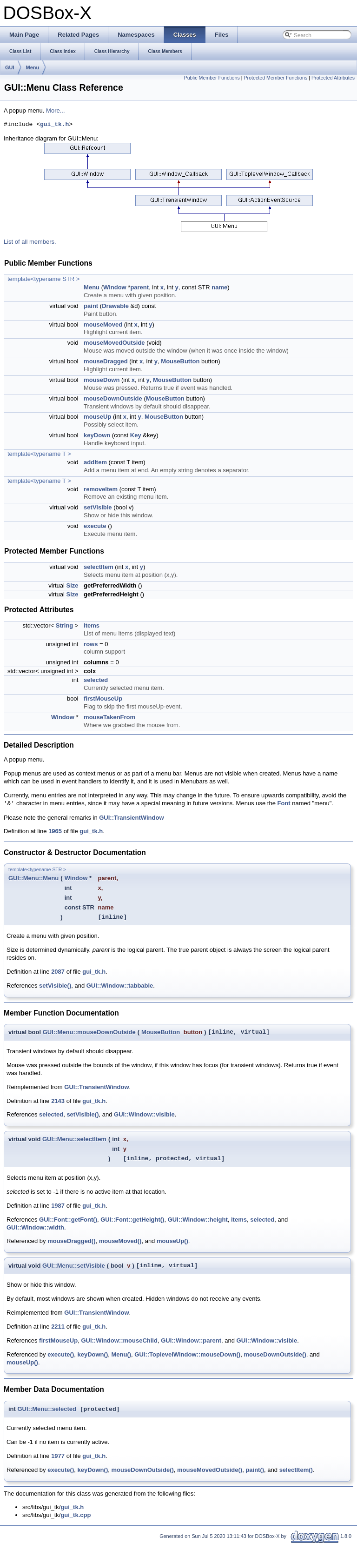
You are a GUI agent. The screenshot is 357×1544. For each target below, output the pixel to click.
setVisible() (55, 985)
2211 (58, 1326)
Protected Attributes (333, 77)
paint (91, 305)
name (219, 287)
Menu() (121, 1354)
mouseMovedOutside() (209, 1469)
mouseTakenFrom (109, 717)
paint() (254, 1469)
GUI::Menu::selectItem (74, 1139)
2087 (58, 971)
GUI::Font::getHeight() (132, 1219)
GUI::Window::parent (191, 1340)
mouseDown (101, 379)
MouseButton (180, 361)
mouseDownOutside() (275, 1354)
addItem (95, 462)
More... (55, 110)
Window (114, 287)
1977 (58, 1455)
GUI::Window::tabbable (119, 985)
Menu (33, 67)
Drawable (115, 305)
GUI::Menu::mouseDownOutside (89, 1032)
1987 (58, 1205)
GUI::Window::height (198, 1219)
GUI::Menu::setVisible (73, 1265)
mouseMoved (103, 324)
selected (96, 679)
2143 (58, 1100)
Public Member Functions (212, 77)
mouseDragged (106, 361)
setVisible (98, 507)
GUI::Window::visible (144, 1114)
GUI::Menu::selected (47, 1409)
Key (135, 435)
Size (72, 585)
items (91, 625)
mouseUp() (172, 1240)
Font (283, 803)
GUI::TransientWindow (131, 817)
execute (95, 525)
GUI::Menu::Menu (33, 878)
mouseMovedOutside (114, 342)
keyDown (97, 435)
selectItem (98, 566)
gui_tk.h (54, 124)
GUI (9, 67)
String (64, 625)
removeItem (101, 489)
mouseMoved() (120, 1240)
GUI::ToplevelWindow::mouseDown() (187, 1354)
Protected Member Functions (275, 77)
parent (139, 287)
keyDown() (92, 1354)
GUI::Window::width (35, 1227)
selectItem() (296, 1469)
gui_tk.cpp (75, 1514)
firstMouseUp (103, 698)
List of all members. (30, 241)
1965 (55, 831)
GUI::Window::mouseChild (119, 1340)
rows (91, 644)
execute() (60, 1354)
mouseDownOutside (113, 398)
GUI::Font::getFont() (68, 1219)
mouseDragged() (71, 1240)
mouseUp (97, 416)
